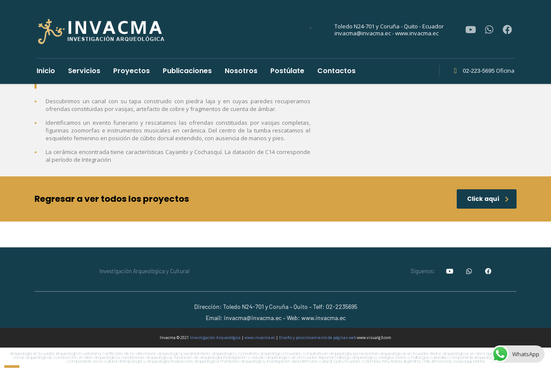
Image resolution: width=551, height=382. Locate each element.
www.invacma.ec (260, 337)
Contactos (336, 71)
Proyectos (131, 71)
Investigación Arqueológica (215, 337)
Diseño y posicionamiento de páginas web (317, 337)
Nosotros (241, 71)
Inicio (46, 71)
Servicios (84, 71)
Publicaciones (187, 71)
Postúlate (287, 71)
